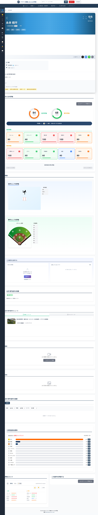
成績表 (11, 404)
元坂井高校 (15, 26)
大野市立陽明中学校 (18, 89)
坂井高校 (14, 65)
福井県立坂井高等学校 (35, 89)
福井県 (11, 89)
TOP (9, 10)
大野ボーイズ (27, 89)
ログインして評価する (84, 103)
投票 (89, 441)
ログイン (71, 1)
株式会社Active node (50, 514)
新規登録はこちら (30, 279)
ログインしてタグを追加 (16, 86)
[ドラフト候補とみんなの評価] (28, 2)
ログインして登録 (51, 362)
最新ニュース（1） (30, 315)
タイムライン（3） (72, 315)
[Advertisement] (51, 44)
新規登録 (78, 1)
